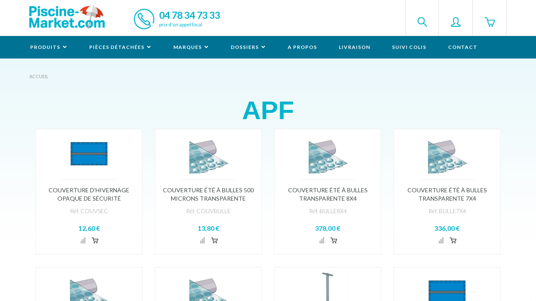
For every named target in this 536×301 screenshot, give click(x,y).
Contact (462, 47)
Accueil (39, 76)
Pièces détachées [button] (120, 47)
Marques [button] (191, 47)
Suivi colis (409, 47)
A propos (302, 47)
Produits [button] (48, 47)
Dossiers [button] (248, 47)
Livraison (354, 47)
